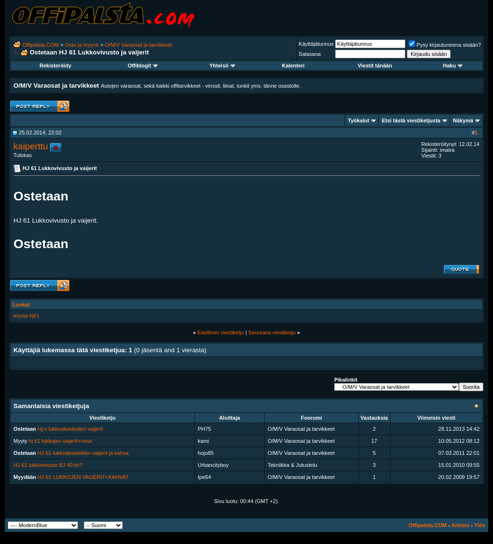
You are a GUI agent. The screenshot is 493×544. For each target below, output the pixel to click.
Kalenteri (293, 65)
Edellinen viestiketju (220, 332)
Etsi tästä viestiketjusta (411, 120)
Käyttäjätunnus (316, 44)
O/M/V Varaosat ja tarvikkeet (138, 45)
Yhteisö (222, 65)
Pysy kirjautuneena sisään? (445, 45)
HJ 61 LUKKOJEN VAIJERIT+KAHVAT (83, 477)
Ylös (479, 525)
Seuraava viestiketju (272, 332)
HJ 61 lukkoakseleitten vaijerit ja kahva (83, 453)
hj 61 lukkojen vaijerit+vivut (60, 441)
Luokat (21, 304)
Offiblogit (142, 65)
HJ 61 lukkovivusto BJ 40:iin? (47, 465)
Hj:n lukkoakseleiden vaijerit (70, 429)
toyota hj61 (26, 315)
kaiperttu (30, 146)
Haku (452, 65)
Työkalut (358, 120)
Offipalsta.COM (41, 45)
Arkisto (460, 525)
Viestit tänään (375, 65)
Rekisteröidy (55, 65)
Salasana (309, 54)
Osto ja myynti (82, 45)
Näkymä (463, 120)
